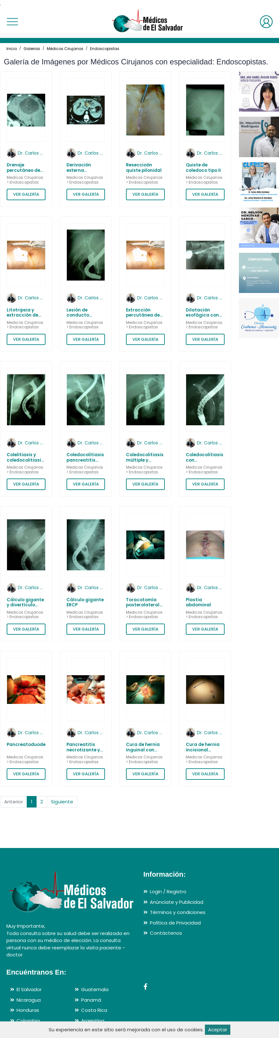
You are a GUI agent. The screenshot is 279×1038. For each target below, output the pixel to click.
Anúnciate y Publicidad (176, 902)
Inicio (11, 48)
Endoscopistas (104, 48)
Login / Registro (168, 891)
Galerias (32, 48)
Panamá (91, 1000)
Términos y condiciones (178, 912)
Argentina (92, 1020)
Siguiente (62, 801)
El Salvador (29, 989)
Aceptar (217, 1029)
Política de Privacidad (175, 922)
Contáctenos (166, 933)
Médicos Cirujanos (65, 48)
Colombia (28, 1020)
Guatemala (94, 989)
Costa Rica (94, 1010)
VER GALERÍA (26, 194)
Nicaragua (29, 1000)
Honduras (28, 1010)
